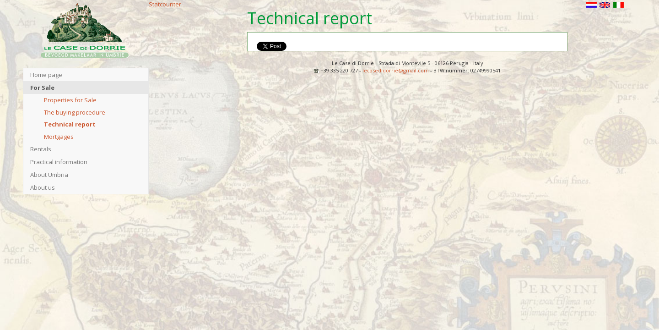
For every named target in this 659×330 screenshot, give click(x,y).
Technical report (70, 124)
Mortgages (59, 136)
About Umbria (49, 174)
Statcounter (165, 4)
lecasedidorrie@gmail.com (395, 70)
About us (42, 187)
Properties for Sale (70, 100)
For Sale (42, 87)
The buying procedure (74, 112)
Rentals (40, 149)
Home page (46, 75)
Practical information (58, 162)
